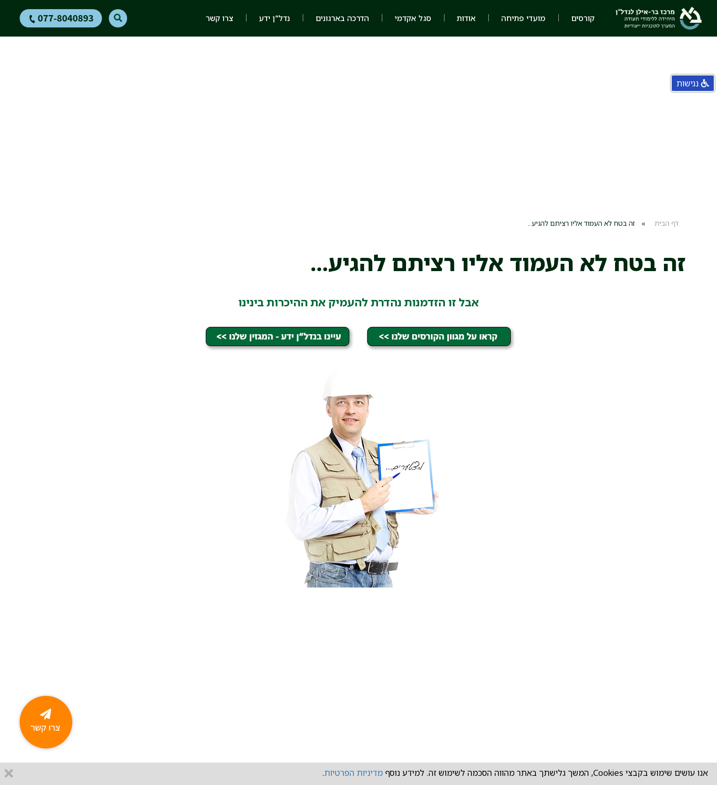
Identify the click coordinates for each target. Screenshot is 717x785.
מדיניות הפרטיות (353, 772)
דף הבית (666, 223)
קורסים (582, 18)
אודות (466, 18)
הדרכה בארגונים (342, 18)
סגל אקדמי (413, 18)
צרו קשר (219, 18)
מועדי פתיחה (523, 18)
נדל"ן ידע (274, 18)
